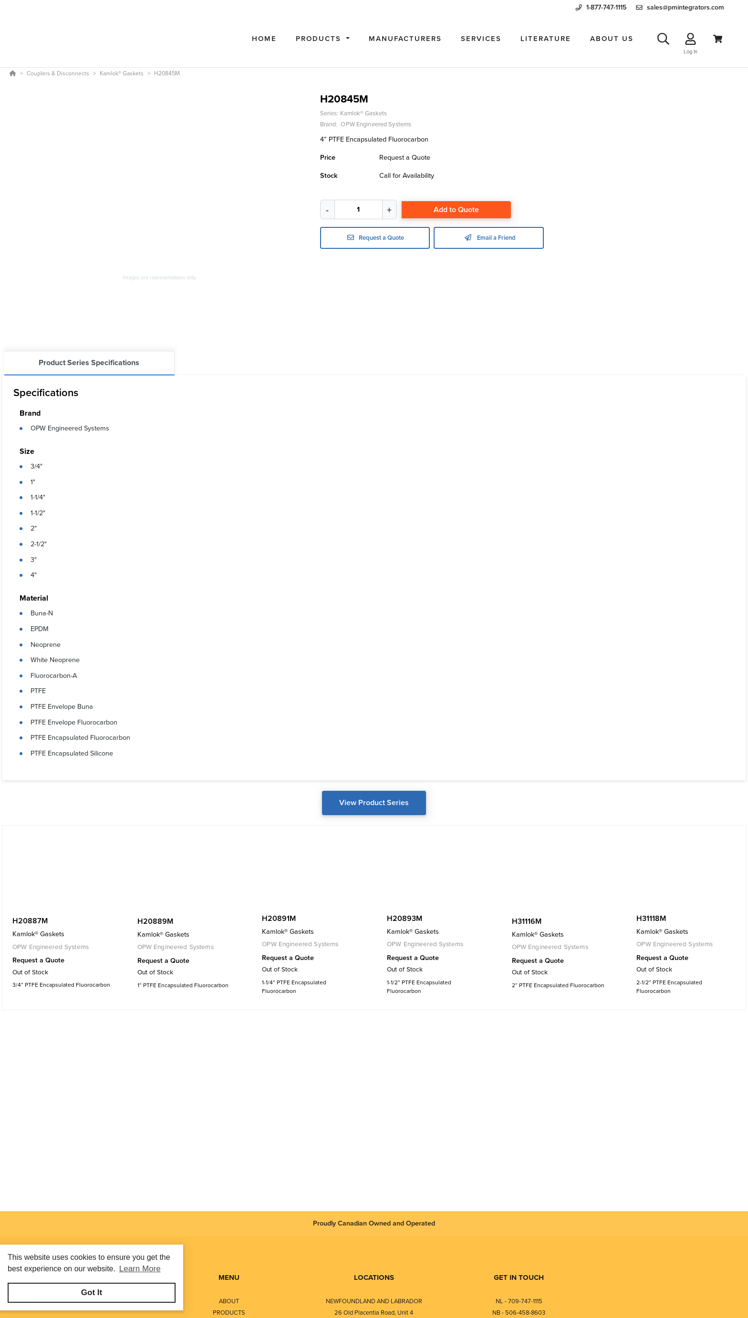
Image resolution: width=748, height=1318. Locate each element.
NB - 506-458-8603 (518, 1312)
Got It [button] (91, 1292)
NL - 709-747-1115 (519, 1301)
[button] (322, 39)
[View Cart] (717, 39)
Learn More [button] (140, 1268)
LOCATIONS (374, 1277)
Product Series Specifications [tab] (89, 362)
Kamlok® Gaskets (363, 113)
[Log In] (690, 39)
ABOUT (229, 1301)
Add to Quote (456, 209)
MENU (228, 1277)
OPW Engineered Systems (70, 428)
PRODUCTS (229, 1312)
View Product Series (374, 802)
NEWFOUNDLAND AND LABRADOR (374, 1301)
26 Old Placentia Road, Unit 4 (373, 1312)
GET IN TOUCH (519, 1277)
